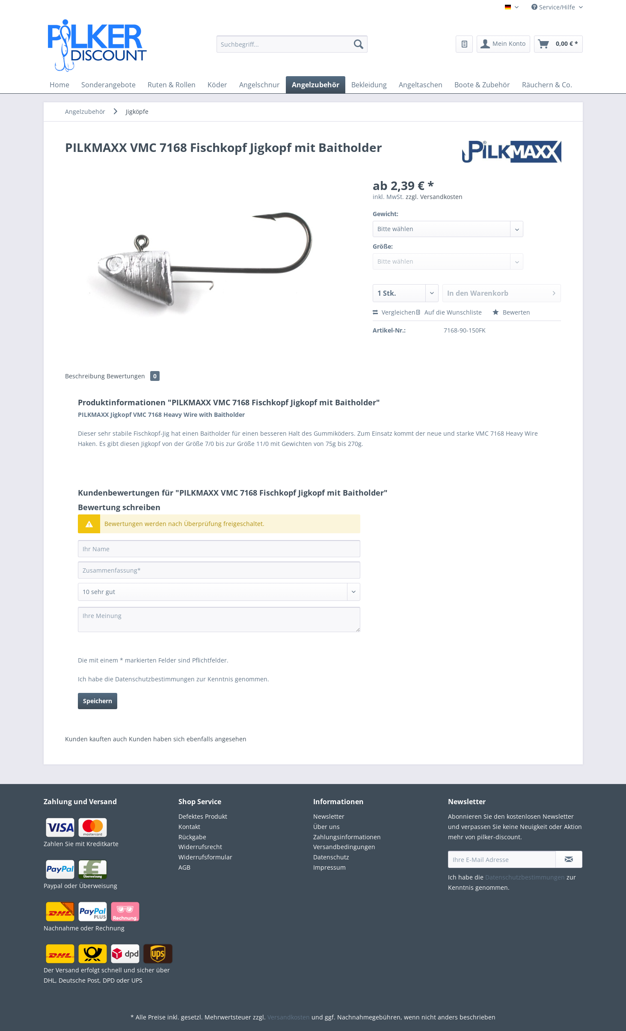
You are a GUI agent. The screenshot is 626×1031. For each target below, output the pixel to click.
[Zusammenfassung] (219, 570)
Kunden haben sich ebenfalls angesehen (187, 739)
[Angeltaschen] (420, 84)
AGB (184, 867)
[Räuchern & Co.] (547, 84)
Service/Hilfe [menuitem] (554, 7)
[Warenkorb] (558, 44)
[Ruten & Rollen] (172, 84)
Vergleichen (394, 312)
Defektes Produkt (202, 816)
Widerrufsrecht (200, 847)
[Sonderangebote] (108, 84)
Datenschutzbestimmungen (155, 679)
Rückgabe (192, 837)
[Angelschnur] (259, 84)
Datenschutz (331, 857)
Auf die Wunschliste (448, 312)
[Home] (59, 84)
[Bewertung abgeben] (219, 592)
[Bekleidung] (369, 84)
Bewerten (511, 312)
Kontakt (189, 827)
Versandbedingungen (344, 847)
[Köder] (217, 84)
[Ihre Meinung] (219, 619)
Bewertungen (133, 376)
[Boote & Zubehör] (482, 84)
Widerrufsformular (205, 857)
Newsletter (328, 816)
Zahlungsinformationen (347, 837)
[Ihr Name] (219, 548)
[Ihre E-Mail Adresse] (502, 859)
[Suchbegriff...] (292, 44)
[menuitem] (292, 49)
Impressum (329, 867)
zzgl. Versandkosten (434, 197)
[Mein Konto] (503, 44)
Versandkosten (288, 1017)
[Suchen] (359, 44)
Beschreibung (85, 376)
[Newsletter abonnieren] (568, 859)
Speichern (97, 701)
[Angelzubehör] (315, 84)
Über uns (326, 827)
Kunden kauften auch (96, 739)
